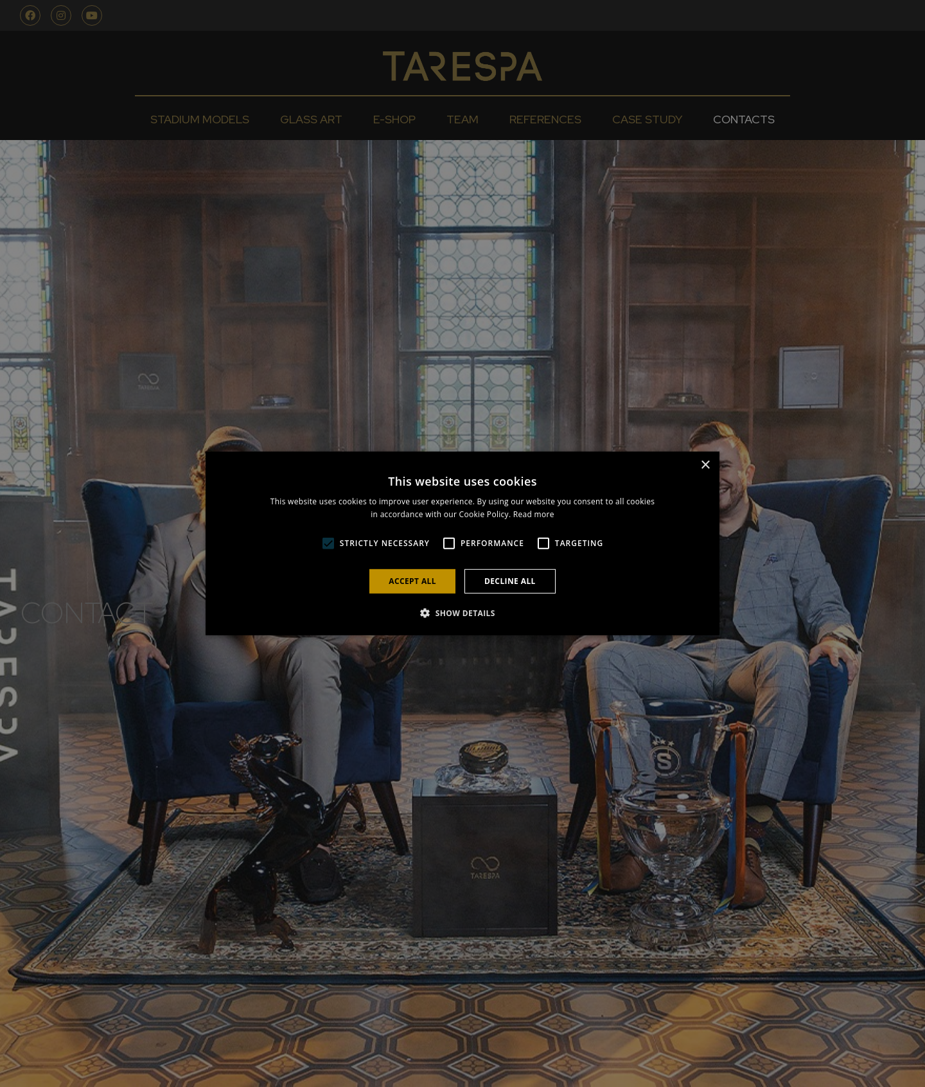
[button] (328, 543)
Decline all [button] (510, 581)
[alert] (462, 543)
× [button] (705, 465)
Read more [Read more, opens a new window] (533, 514)
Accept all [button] (412, 581)
